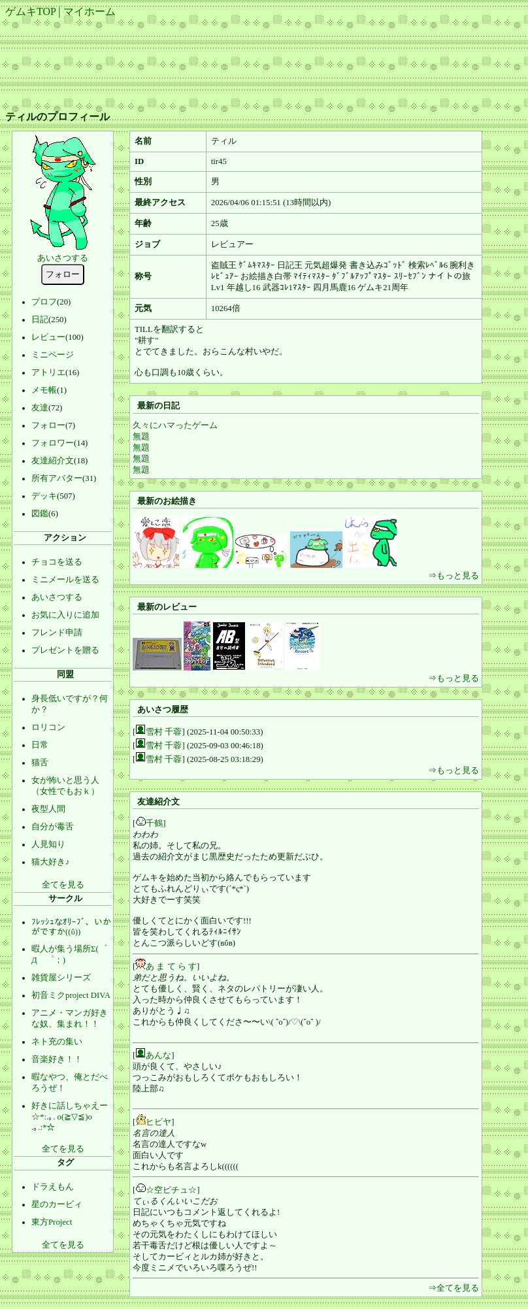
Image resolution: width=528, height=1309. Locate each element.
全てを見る (63, 884)
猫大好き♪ (50, 862)
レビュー (48, 337)
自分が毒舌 (52, 826)
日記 (39, 319)
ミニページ (52, 354)
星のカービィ (56, 1204)
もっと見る (458, 575)
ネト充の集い (56, 1041)
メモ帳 (44, 390)
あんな (158, 1055)
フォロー (48, 425)
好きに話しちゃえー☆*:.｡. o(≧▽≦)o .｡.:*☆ (69, 1116)
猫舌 (39, 762)
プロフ (44, 302)
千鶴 (154, 823)
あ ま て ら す (171, 966)
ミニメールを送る (65, 579)
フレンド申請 (56, 632)
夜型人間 (48, 809)
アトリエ (48, 372)
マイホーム (89, 11)
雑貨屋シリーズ (61, 977)
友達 (39, 407)
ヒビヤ (158, 1122)
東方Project (51, 1222)
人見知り (48, 844)
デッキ (44, 496)
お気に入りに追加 (65, 615)
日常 (39, 745)
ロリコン (48, 727)
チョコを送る (56, 562)
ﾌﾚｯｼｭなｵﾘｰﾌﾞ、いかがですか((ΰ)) (71, 927)
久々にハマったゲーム (175, 425)
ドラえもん (52, 1186)
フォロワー (52, 443)
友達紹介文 (52, 460)
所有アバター (56, 478)
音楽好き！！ (56, 1059)
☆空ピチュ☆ (171, 1190)
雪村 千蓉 (164, 732)
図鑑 (39, 513)
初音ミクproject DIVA (70, 995)
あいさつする (62, 258)
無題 (141, 436)
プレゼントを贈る (65, 650)
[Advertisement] (264, 60)
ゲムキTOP (30, 11)
